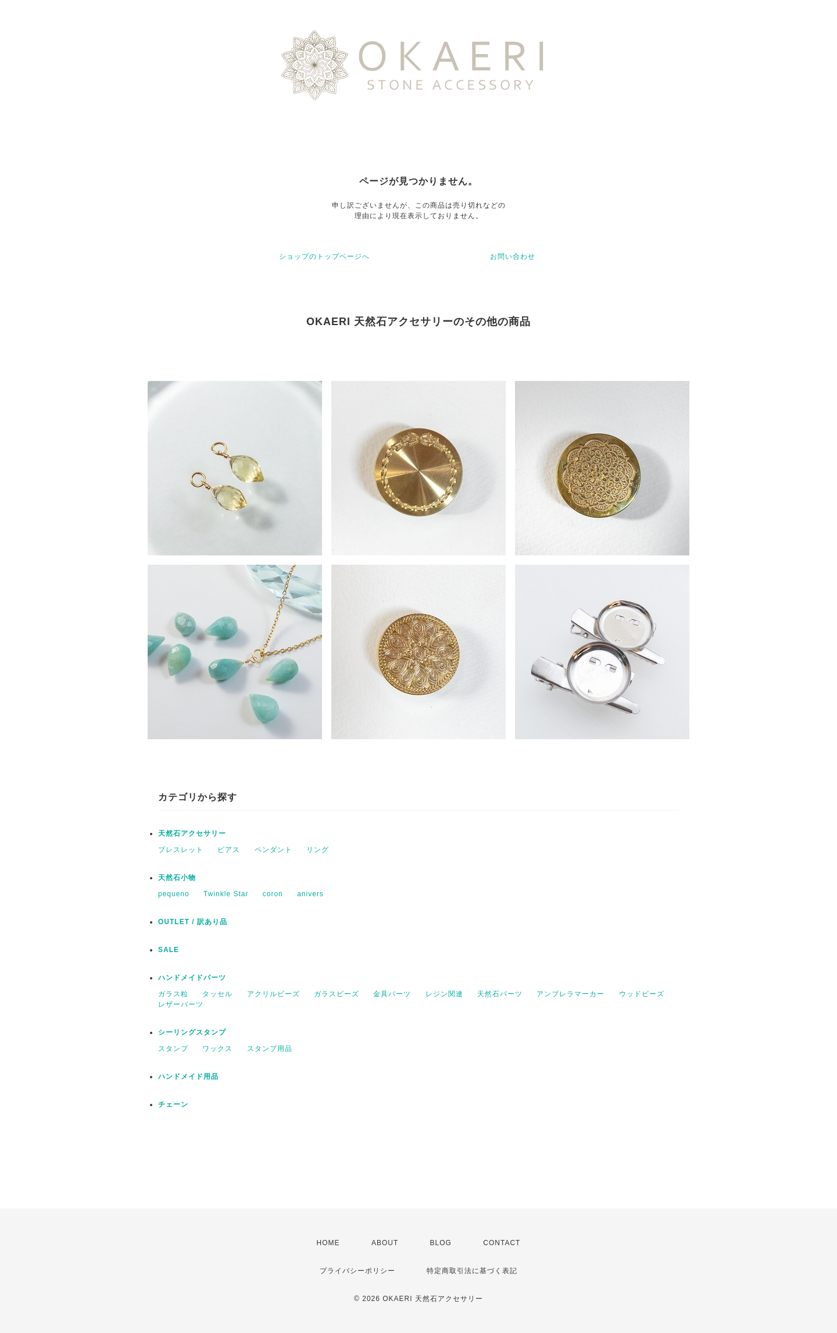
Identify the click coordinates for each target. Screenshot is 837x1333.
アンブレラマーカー (570, 994)
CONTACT (501, 1243)
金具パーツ (392, 994)
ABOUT (384, 1243)
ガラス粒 (173, 994)
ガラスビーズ (336, 994)
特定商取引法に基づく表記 (472, 1271)
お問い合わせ (512, 256)
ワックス (217, 1049)
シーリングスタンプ (192, 1032)
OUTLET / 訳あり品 (192, 922)
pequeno (173, 894)
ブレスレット (180, 850)
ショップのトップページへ (324, 256)
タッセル (217, 994)
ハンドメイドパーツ (192, 978)
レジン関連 (444, 994)
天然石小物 (177, 878)
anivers (310, 894)
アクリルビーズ (273, 994)
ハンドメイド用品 (188, 1076)
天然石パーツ (500, 994)
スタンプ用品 (269, 1049)
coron (273, 894)
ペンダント (273, 850)
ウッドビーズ (641, 994)
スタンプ (173, 1049)
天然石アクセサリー (192, 833)
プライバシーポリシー (357, 1271)
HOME (328, 1243)
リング (317, 850)
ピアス (228, 850)
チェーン (173, 1104)
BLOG (441, 1243)
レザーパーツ (180, 1004)
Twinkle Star (225, 894)
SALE (168, 950)
